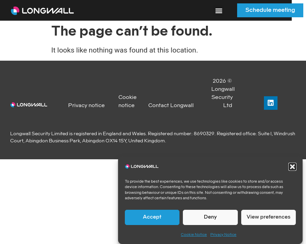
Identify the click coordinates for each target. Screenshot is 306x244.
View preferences (268, 217)
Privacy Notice (223, 234)
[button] (292, 166)
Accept (152, 217)
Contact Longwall (171, 105)
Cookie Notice (194, 234)
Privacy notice (86, 105)
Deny (210, 217)
